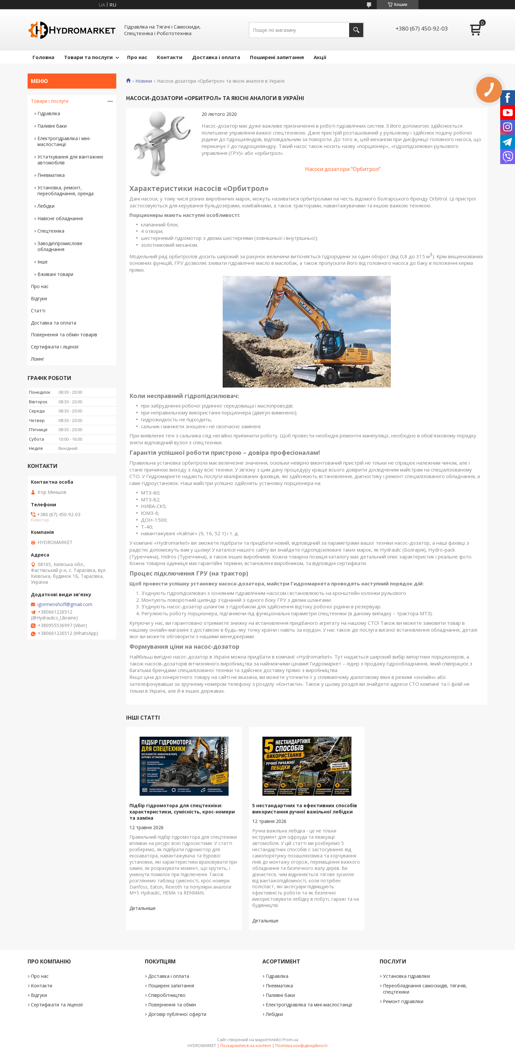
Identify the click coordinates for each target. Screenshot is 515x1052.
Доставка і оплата (216, 57)
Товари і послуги (49, 101)
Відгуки (39, 298)
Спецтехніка (50, 231)
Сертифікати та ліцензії (57, 1004)
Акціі (320, 57)
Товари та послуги (88, 57)
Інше (42, 262)
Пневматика (51, 175)
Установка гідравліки (406, 976)
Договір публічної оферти (177, 1014)
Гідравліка (48, 113)
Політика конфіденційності (301, 1045)
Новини (143, 81)
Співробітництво (167, 995)
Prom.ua (290, 1039)
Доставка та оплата (53, 323)
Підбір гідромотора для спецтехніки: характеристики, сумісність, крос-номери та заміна (182, 811)
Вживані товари (55, 274)
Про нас (137, 57)
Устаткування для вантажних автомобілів (70, 160)
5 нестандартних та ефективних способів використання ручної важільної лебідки (304, 808)
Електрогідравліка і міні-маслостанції (64, 141)
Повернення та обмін (172, 1004)
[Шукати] (356, 30)
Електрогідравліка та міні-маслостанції (309, 1004)
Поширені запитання (277, 57)
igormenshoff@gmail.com (64, 604)
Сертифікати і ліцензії (55, 347)
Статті (38, 310)
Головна (43, 57)
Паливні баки (52, 126)
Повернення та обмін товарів (64, 334)
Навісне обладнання (60, 218)
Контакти (169, 57)
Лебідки (46, 206)
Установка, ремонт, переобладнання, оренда (65, 190)
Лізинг (37, 359)
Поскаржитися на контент (245, 1045)
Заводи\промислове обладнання (59, 246)
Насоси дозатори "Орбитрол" (343, 169)
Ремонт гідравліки (403, 1001)
